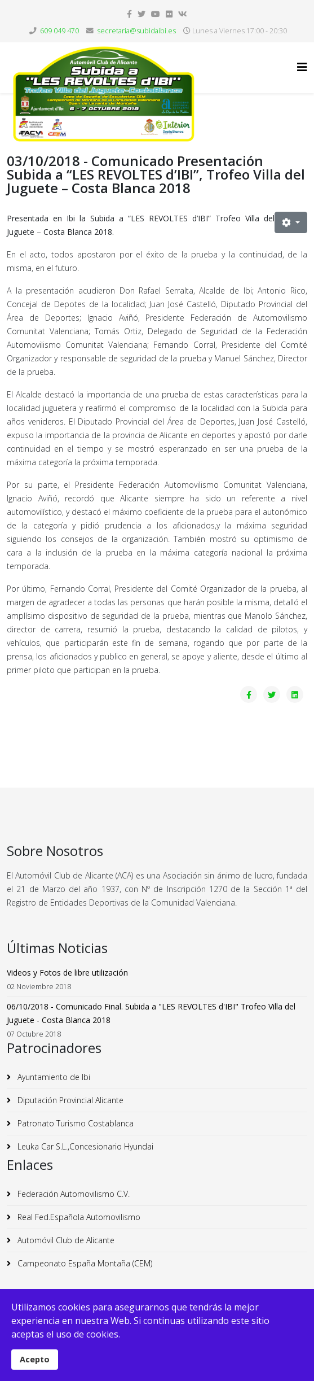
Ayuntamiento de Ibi (52, 1077)
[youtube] (155, 13)
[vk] (182, 13)
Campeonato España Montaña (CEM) (83, 1263)
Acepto (35, 1359)
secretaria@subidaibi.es (136, 31)
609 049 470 (59, 31)
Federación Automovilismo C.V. (72, 1193)
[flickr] (169, 13)
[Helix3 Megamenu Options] (302, 66)
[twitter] (141, 13)
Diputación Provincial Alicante (69, 1100)
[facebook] (129, 13)
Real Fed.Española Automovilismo (77, 1217)
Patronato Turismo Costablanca (74, 1123)
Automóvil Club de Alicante (64, 1240)
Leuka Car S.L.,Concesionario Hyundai (84, 1146)
